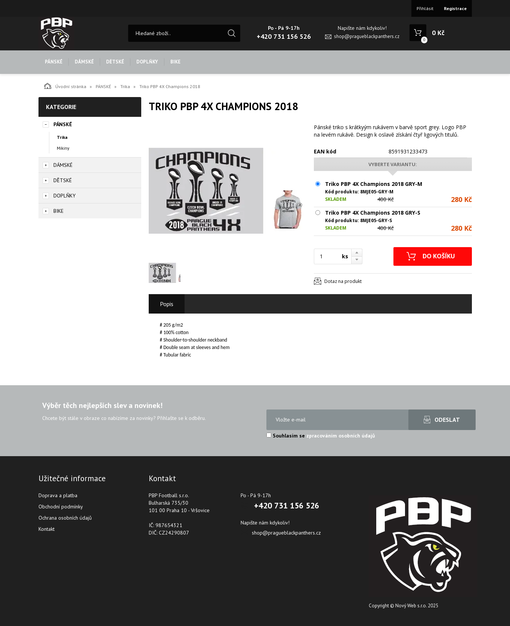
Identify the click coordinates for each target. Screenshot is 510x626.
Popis (166, 304)
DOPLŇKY (147, 62)
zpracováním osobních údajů (340, 435)
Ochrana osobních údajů (65, 517)
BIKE (175, 62)
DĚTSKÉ (115, 62)
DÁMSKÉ (84, 62)
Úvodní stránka (65, 86)
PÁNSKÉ (53, 62)
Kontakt (46, 529)
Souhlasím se (320, 435)
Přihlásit (425, 8)
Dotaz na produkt (343, 281)
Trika (125, 86)
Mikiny (63, 148)
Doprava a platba (57, 495)
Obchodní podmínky (60, 506)
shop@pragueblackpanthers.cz (366, 36)
